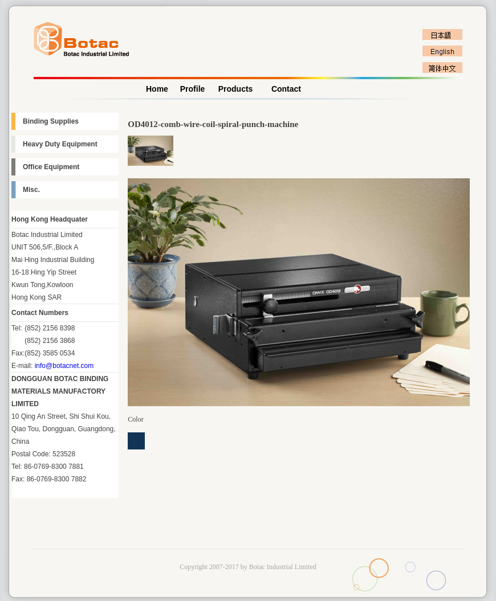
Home (157, 88)
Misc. (31, 190)
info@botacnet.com (64, 366)
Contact (286, 88)
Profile (192, 88)
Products (235, 88)
